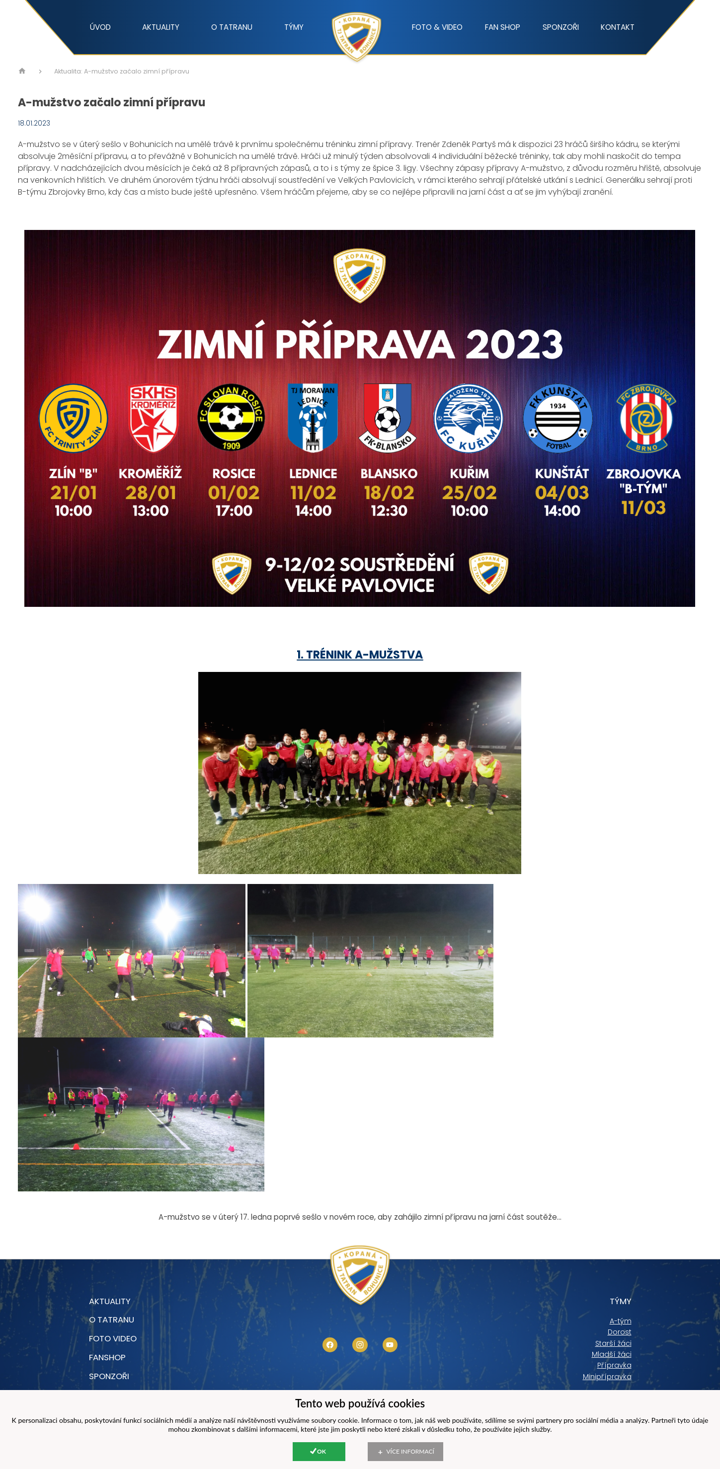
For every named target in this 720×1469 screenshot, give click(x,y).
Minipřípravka (607, 1377)
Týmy (294, 27)
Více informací (410, 1451)
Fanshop (107, 1357)
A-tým (621, 1321)
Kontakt (618, 27)
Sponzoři (561, 27)
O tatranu (231, 27)
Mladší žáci (612, 1354)
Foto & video (437, 27)
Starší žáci (613, 1343)
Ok (321, 1451)
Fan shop (502, 27)
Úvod (100, 27)
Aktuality (160, 27)
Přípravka (614, 1365)
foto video (113, 1338)
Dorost (620, 1332)
